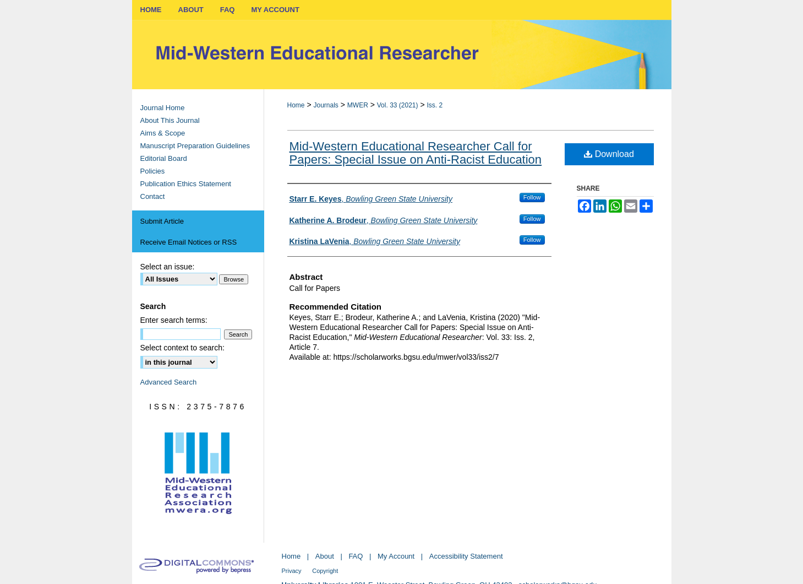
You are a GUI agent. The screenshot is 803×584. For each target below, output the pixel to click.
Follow (532, 197)
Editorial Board (163, 158)
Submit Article (162, 221)
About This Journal (170, 120)
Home (296, 105)
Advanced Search (168, 382)
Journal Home (162, 108)
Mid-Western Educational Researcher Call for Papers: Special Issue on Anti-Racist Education (415, 152)
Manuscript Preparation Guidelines (195, 146)
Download (609, 154)
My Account (396, 556)
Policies (152, 171)
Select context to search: (182, 347)
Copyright (325, 570)
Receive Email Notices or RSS (188, 242)
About (324, 556)
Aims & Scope (162, 133)
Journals (325, 105)
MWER (357, 105)
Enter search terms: (173, 320)
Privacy (292, 570)
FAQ (355, 556)
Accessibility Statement (466, 556)
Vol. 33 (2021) (397, 105)
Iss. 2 (435, 105)
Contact (152, 196)
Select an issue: (167, 266)
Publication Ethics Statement (185, 184)
